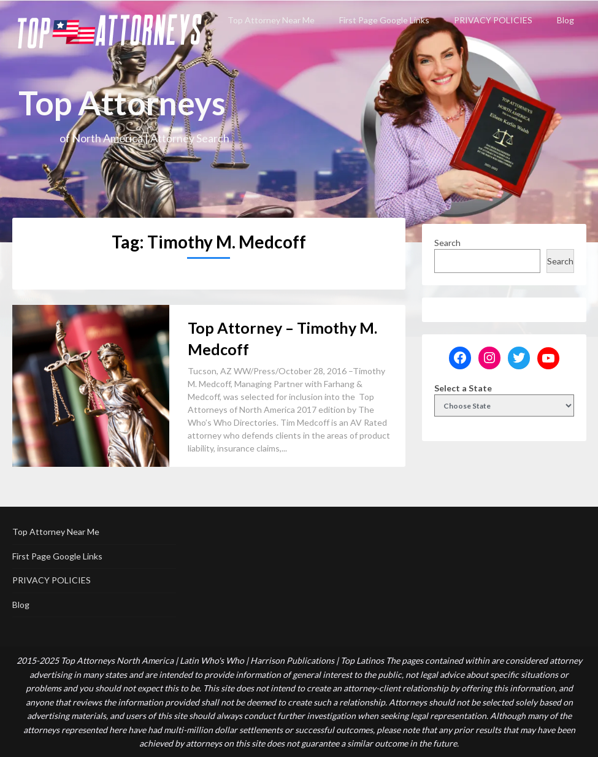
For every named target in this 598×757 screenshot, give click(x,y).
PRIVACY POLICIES (493, 20)
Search (447, 242)
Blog (565, 20)
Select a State (463, 388)
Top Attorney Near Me (271, 20)
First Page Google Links (384, 20)
